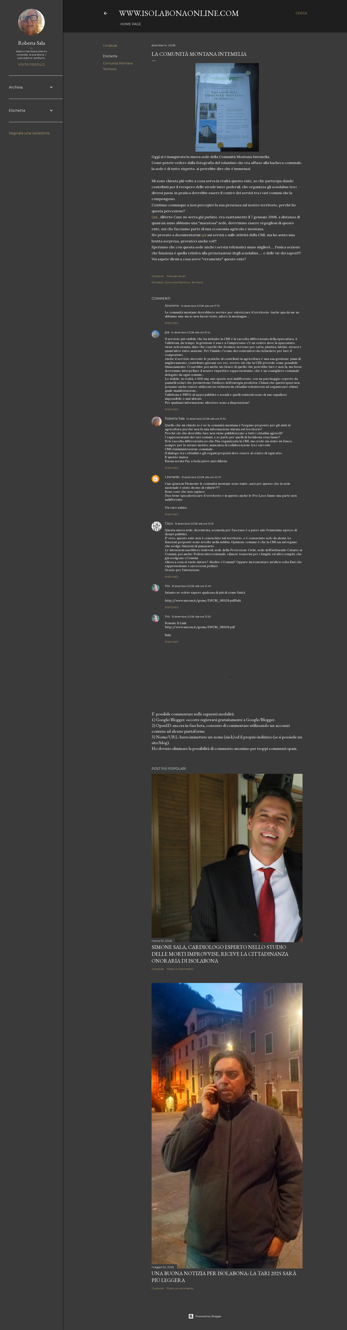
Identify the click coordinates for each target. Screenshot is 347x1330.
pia (167, 332)
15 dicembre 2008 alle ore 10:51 (194, 523)
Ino (167, 586)
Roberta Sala (175, 419)
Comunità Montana (118, 63)
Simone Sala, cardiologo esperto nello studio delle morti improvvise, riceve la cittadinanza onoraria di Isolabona (220, 954)
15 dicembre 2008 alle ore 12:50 (191, 616)
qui (203, 235)
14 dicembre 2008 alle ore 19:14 (190, 332)
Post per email (176, 276)
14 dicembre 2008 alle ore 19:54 (206, 418)
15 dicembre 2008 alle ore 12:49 (191, 586)
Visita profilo (31, 65)
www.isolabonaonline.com (179, 13)
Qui (155, 217)
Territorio (109, 69)
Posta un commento (180, 969)
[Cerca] (301, 13)
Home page (130, 24)
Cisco (169, 523)
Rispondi (171, 323)
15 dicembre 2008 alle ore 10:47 (201, 477)
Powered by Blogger (205, 1316)
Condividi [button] (110, 46)
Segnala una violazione (29, 133)
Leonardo (172, 477)
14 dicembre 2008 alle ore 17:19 (200, 305)
